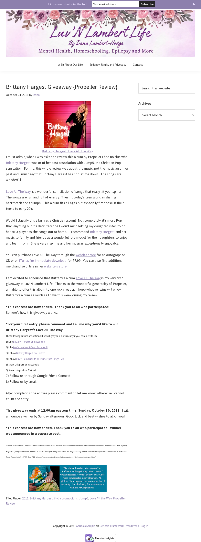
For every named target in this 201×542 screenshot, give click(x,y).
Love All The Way (18, 191)
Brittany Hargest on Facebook (29, 341)
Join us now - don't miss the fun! (67, 4)
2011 (25, 498)
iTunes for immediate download (43, 260)
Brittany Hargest (18, 162)
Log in (144, 526)
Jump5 (83, 498)
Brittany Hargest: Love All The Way (67, 151)
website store (86, 255)
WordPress (132, 526)
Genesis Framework (112, 526)
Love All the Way (100, 498)
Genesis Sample (85, 526)
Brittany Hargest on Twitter (30, 353)
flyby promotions (66, 498)
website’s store (55, 266)
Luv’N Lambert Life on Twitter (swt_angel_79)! (40, 359)
